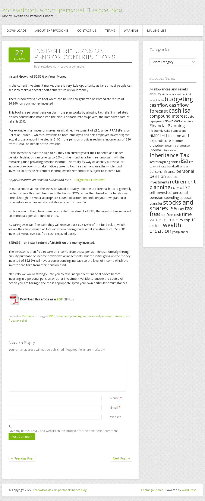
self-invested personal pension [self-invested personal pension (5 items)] (168, 195)
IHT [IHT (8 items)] (164, 135)
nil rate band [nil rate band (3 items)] (165, 166)
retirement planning (68, 316)
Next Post (121, 458)
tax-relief (21, 320)
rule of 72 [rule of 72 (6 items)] (180, 187)
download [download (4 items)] (172, 121)
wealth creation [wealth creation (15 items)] (165, 228)
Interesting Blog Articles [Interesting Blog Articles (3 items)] (164, 162)
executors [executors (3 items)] (186, 121)
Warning (131, 30)
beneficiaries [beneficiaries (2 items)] (156, 100)
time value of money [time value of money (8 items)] (170, 217)
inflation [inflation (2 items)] (172, 150)
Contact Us (86, 30)
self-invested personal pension (103, 316)
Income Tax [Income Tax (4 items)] (158, 150)
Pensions (28, 316)
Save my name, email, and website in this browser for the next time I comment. (64, 431)
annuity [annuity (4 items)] (155, 94)
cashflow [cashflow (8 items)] (158, 105)
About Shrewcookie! (52, 30)
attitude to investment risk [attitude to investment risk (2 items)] (177, 94)
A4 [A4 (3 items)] (151, 89)
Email (114, 407)
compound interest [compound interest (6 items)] (168, 116)
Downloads (16, 30)
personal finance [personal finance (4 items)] (162, 171)
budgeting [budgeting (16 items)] (179, 99)
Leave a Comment (72, 66)
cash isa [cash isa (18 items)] (179, 110)
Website (115, 417)
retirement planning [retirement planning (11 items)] (172, 184)
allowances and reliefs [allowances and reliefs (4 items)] (171, 89)
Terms (110, 30)
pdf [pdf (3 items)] (176, 166)
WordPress (189, 490)
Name (114, 398)
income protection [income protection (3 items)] (178, 146)
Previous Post (22, 458)
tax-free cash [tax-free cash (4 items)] (171, 214)
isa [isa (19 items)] (185, 160)
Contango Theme (152, 490)
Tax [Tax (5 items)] (181, 208)
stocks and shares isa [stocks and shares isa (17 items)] (171, 205)
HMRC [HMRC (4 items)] (154, 135)
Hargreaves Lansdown (89, 180)
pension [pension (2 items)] (184, 166)
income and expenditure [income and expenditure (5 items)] (169, 138)
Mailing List (157, 30)
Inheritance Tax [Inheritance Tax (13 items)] (169, 155)
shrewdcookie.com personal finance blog (62, 10)
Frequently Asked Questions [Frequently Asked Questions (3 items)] (167, 131)
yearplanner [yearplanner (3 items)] (180, 232)
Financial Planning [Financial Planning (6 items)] (167, 126)
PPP (51, 316)
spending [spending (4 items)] (171, 197)
